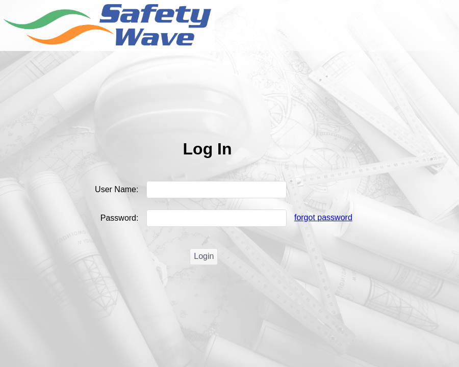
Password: (122, 218)
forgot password (323, 217)
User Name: (120, 189)
